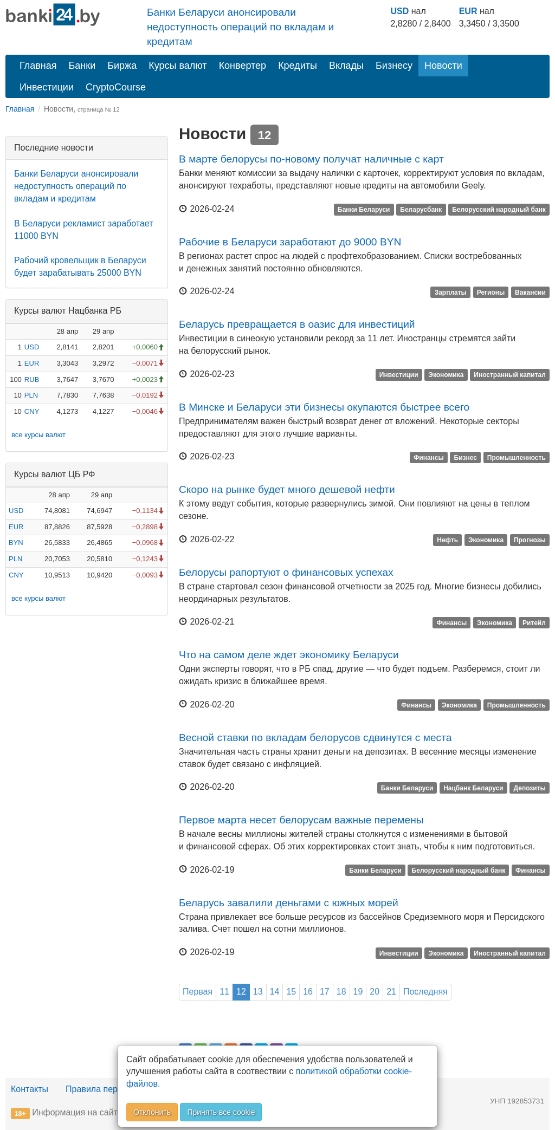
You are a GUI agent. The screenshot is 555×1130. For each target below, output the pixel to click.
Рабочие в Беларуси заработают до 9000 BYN (290, 242)
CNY (31, 411)
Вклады (346, 65)
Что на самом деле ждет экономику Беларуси (289, 654)
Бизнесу (394, 65)
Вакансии (530, 292)
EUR (468, 11)
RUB (31, 379)
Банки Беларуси (364, 209)
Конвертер (243, 65)
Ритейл (534, 622)
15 (291, 991)
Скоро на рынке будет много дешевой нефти (287, 489)
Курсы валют (177, 65)
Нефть (447, 540)
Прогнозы (530, 540)
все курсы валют (38, 435)
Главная (38, 65)
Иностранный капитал (510, 375)
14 (275, 991)
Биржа (122, 65)
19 (358, 991)
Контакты (29, 1089)
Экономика (445, 375)
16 (308, 991)
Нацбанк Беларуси (473, 787)
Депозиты (530, 787)
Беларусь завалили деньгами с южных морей (288, 902)
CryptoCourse (116, 87)
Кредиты (297, 65)
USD (399, 11)
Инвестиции (47, 87)
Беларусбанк (421, 209)
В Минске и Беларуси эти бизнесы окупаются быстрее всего (324, 407)
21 (391, 991)
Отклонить (152, 1112)
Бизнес (465, 457)
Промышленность (516, 457)
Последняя (425, 991)
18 (341, 991)
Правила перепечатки (109, 1089)
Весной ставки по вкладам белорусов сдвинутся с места (315, 737)
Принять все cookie (221, 1112)
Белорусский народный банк (499, 209)
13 (258, 991)
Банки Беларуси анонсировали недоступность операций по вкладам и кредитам (240, 27)
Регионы (491, 292)
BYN (16, 542)
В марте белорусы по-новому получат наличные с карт (311, 159)
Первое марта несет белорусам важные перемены (301, 820)
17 (325, 991)
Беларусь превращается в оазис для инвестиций (297, 324)
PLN (31, 395)
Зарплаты (451, 292)
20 (374, 991)
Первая (197, 991)
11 (224, 991)
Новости (443, 65)
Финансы (429, 457)
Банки (82, 65)
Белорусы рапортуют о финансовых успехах (286, 572)
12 (241, 991)
